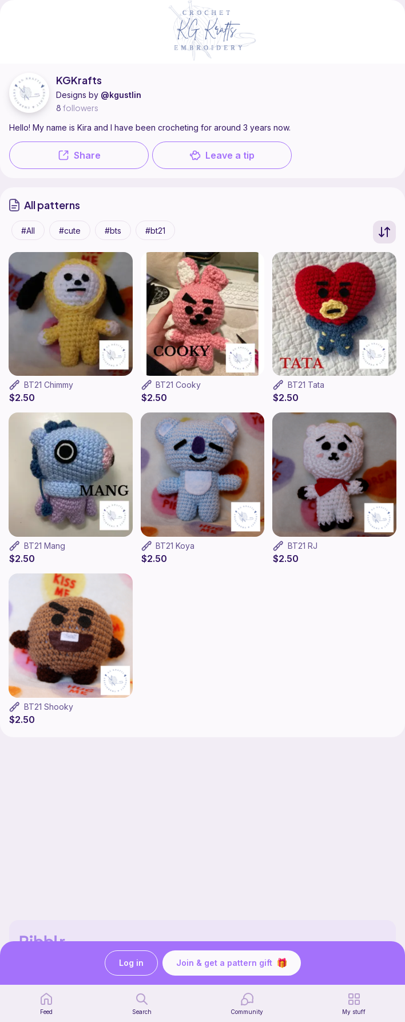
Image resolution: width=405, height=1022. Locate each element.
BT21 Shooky (48, 707)
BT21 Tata (306, 385)
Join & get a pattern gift (231, 963)
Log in (131, 963)
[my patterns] (354, 1003)
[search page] (142, 1003)
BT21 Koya (175, 546)
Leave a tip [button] (222, 155)
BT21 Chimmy (48, 385)
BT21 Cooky (178, 385)
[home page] (46, 1003)
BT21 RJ (302, 546)
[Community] (247, 1003)
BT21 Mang (44, 546)
